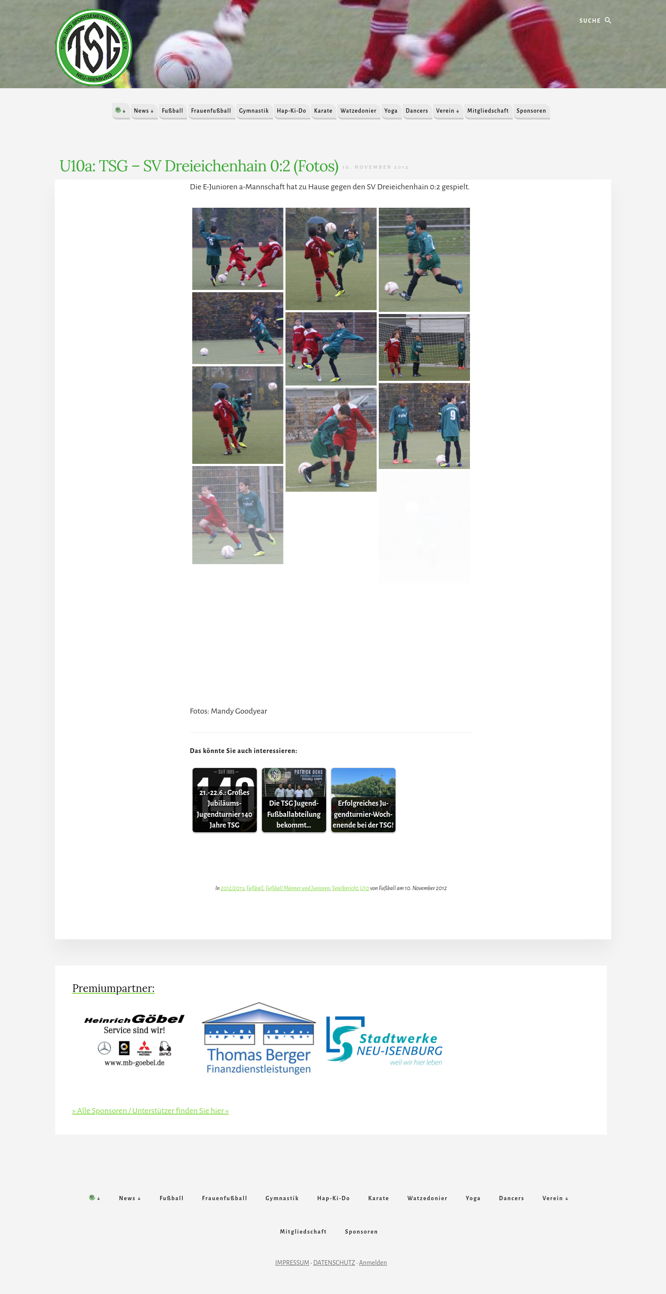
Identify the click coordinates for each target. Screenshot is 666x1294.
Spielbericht (345, 888)
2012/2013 (232, 888)
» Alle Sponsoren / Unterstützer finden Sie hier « (150, 1110)
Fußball (254, 888)
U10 (364, 888)
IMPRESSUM (292, 1262)
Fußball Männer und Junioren (297, 888)
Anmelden (373, 1262)
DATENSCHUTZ (334, 1262)
